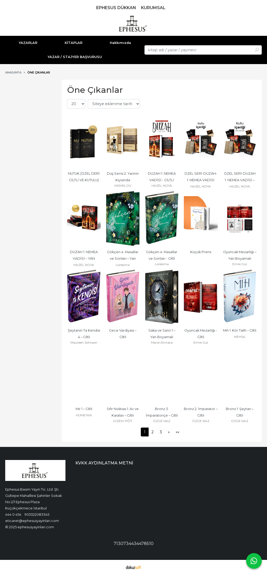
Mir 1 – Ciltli (84, 409)
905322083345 (37, 514)
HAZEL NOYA (161, 185)
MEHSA (239, 337)
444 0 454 (13, 514)
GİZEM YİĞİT (122, 421)
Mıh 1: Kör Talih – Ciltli (239, 330)
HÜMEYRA (84, 415)
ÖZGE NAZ (161, 421)
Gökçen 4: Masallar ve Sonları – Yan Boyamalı (123, 258)
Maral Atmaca (162, 342)
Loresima (123, 265)
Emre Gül (239, 264)
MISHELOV (122, 185)
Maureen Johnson (83, 342)
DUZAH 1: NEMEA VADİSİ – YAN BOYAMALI (84, 258)
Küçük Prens (200, 252)
